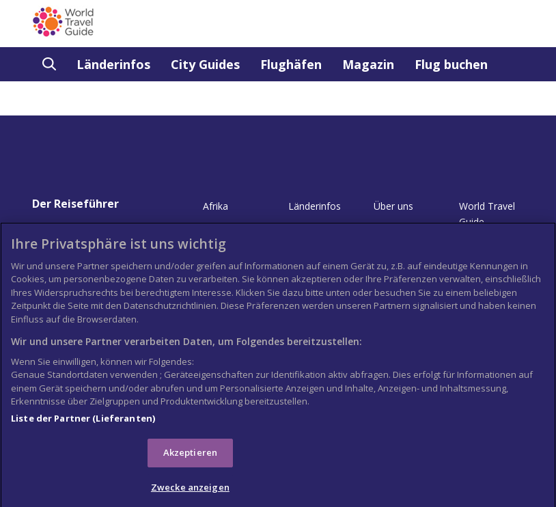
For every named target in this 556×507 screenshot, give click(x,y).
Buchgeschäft (84, 98)
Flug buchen (451, 64)
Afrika (215, 206)
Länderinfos (113, 64)
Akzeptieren (190, 457)
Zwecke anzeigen (190, 492)
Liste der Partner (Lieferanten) (83, 422)
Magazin (368, 64)
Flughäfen (291, 64)
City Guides (205, 64)
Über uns (393, 206)
